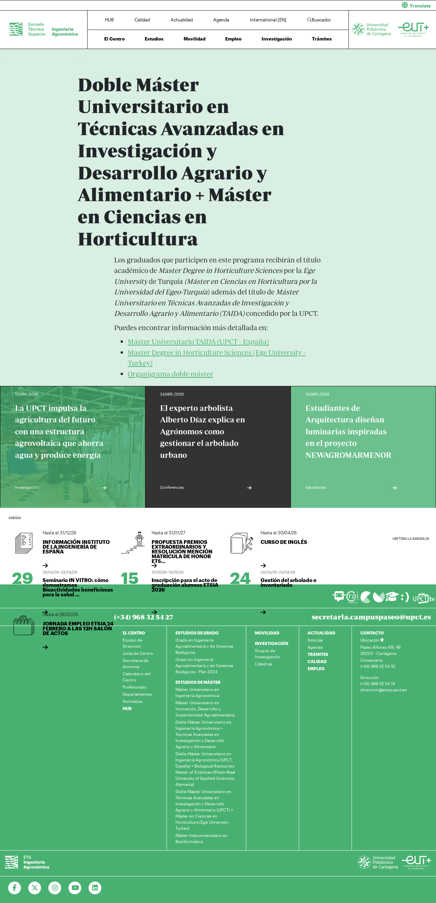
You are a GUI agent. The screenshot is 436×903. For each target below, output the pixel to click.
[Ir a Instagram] (55, 888)
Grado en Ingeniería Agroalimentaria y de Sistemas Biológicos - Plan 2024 (204, 665)
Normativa (132, 701)
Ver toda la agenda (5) (410, 539)
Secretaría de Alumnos (136, 663)
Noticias (315, 640)
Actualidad (182, 19)
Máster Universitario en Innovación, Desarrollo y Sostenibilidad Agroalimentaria (204, 708)
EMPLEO (316, 668)
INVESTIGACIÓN (271, 643)
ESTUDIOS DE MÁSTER (197, 682)
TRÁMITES (318, 654)
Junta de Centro (138, 653)
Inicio (83, 57)
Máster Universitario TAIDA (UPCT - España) (198, 341)
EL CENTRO (134, 632)
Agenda (221, 19)
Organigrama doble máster (170, 373)
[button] (329, 5)
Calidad (142, 19)
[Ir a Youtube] (75, 888)
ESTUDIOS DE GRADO (197, 632)
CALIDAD (317, 661)
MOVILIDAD (267, 632)
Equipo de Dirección (132, 643)
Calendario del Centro (137, 676)
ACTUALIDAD (321, 632)
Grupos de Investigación (267, 653)
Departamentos (137, 694)
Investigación (277, 39)
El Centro (114, 39)
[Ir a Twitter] (35, 888)
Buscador (319, 19)
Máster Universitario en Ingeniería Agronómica (197, 692)
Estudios (154, 39)
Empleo (233, 39)
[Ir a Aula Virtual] (392, 599)
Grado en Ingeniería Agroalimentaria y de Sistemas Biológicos (204, 646)
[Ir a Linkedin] (95, 888)
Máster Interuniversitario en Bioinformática (201, 838)
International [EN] (268, 19)
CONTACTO (372, 632)
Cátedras (263, 663)
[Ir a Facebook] (15, 888)
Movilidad (194, 39)
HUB (109, 19)
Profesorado (134, 686)
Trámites (322, 39)
